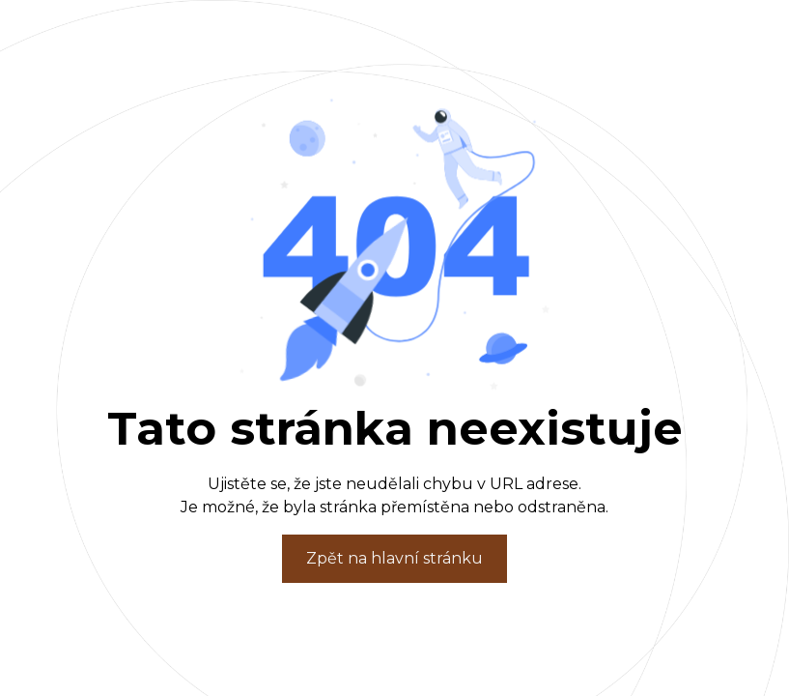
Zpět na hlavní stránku (394, 558)
